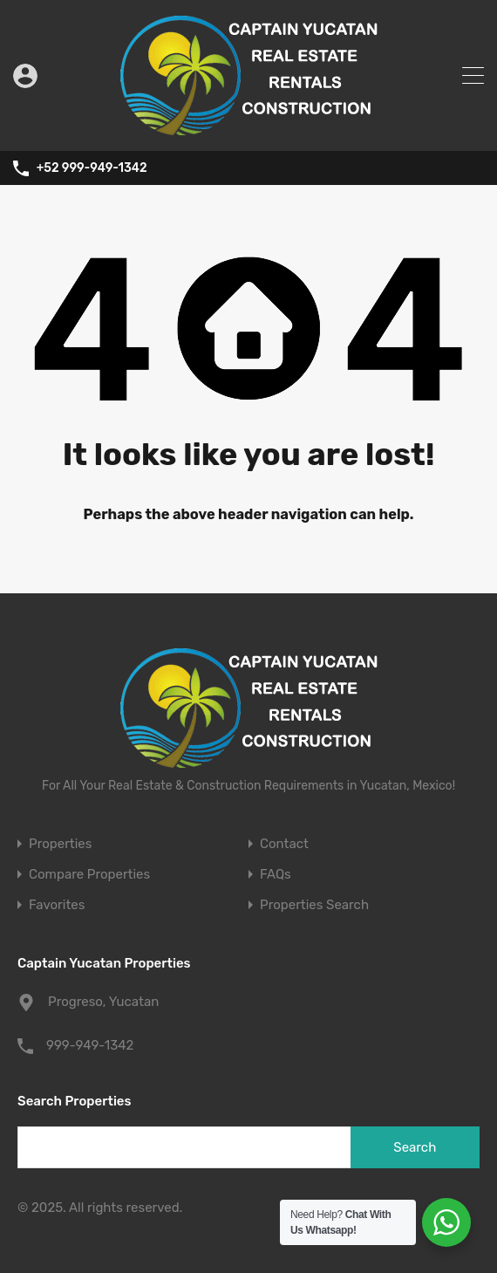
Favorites (57, 905)
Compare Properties (89, 874)
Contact (284, 844)
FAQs (275, 874)
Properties (60, 844)
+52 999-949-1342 (92, 168)
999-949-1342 (89, 1045)
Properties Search (314, 905)
